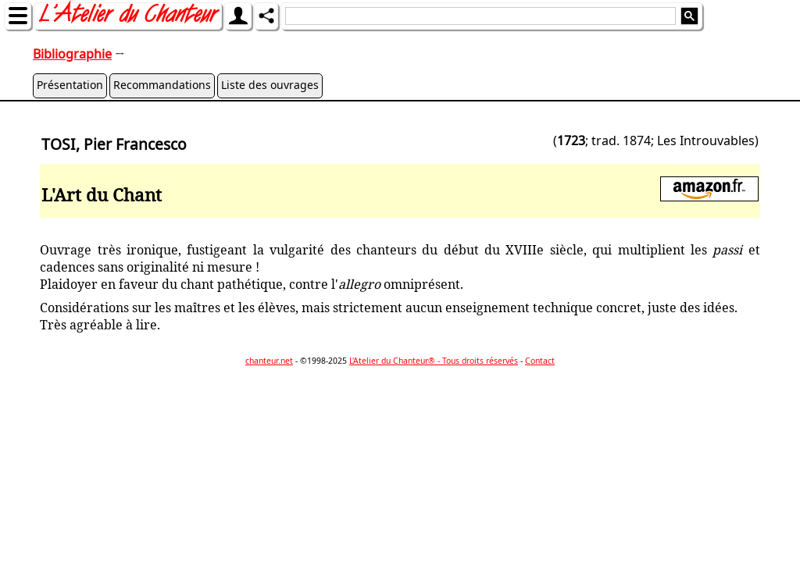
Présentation (70, 84)
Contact (540, 360)
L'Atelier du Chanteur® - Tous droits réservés (433, 360)
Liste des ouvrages (270, 84)
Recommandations (162, 84)
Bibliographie (72, 53)
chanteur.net (269, 360)
